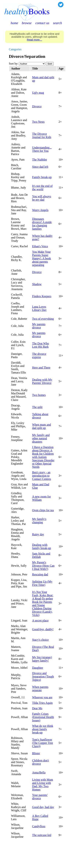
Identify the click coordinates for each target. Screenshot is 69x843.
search (57, 23)
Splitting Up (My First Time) (42, 583)
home (14, 23)
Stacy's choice (40, 639)
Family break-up (42, 177)
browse (26, 23)
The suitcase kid (41, 835)
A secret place (40, 620)
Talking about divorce (40, 416)
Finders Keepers (41, 296)
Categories (15, 49)
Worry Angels (40, 210)
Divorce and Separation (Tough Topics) (43, 676)
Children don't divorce (40, 762)
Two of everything (43, 318)
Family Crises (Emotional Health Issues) (43, 717)
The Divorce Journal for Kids (41, 135)
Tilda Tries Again (42, 702)
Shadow (37, 284)
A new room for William (41, 498)
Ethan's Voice (40, 246)
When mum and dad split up (41, 426)
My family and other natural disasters (40, 438)
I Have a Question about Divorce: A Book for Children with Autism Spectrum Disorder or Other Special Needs (43, 457)
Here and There (41, 367)
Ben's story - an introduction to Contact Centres (41, 475)
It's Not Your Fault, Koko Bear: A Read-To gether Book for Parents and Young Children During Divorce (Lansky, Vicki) (42, 603)
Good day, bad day (43, 807)
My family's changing (39, 520)
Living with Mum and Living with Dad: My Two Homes (42, 784)
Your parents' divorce (39, 796)
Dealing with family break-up (41, 546)
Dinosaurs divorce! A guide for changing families (42, 223)
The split (37, 407)
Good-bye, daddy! (42, 629)
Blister (36, 753)
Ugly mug (38, 92)
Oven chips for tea (43, 510)
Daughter (37, 667)
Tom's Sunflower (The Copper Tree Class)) (42, 743)
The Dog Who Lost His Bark (40, 345)
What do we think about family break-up (42, 729)
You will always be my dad (41, 198)
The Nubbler (39, 159)
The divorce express (39, 355)
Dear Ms (37, 708)
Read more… (34, 39)
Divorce (37, 106)
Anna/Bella (38, 772)
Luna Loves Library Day (39, 308)
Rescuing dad (40, 574)
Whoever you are (42, 697)
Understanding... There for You (42, 149)
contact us (42, 23)
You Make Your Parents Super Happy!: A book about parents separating (41, 258)
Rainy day (38, 534)
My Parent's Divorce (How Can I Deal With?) (43, 565)
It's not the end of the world (42, 187)
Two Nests (38, 121)
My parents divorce (38, 326)
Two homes (39, 395)
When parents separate (40, 688)
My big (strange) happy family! (42, 659)
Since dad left (40, 166)
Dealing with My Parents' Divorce (42, 381)
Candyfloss (38, 826)
